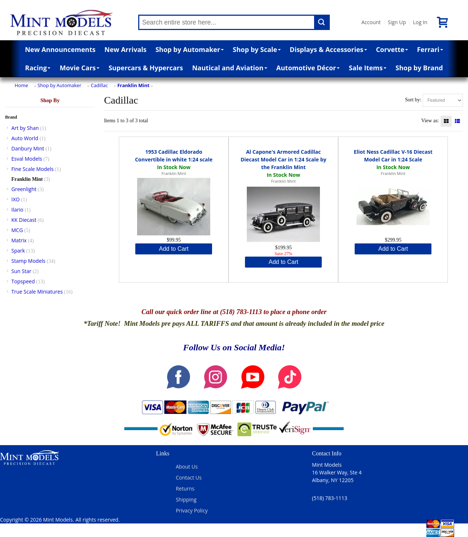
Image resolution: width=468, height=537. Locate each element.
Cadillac (99, 85)
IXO (15, 199)
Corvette (392, 49)
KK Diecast (23, 219)
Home (21, 85)
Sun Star (21, 271)
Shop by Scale (257, 49)
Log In (420, 22)
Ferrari (430, 49)
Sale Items (367, 67)
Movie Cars (79, 67)
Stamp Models (28, 260)
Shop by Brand (419, 67)
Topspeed (23, 281)
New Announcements (60, 49)
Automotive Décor (308, 67)
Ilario (17, 209)
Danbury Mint (27, 148)
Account (371, 22)
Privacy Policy (192, 510)
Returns (185, 488)
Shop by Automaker (189, 49)
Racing (38, 67)
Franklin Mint (133, 85)
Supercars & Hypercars (146, 67)
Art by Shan (25, 127)
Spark (18, 250)
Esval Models (26, 158)
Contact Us (189, 477)
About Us (187, 466)
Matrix (19, 240)
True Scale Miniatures (37, 291)
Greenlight (23, 189)
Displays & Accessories (328, 49)
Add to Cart (174, 249)
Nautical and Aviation (229, 67)
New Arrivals (126, 49)
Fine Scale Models (32, 168)
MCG (17, 230)
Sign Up (397, 22)
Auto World (24, 138)
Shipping (186, 499)
